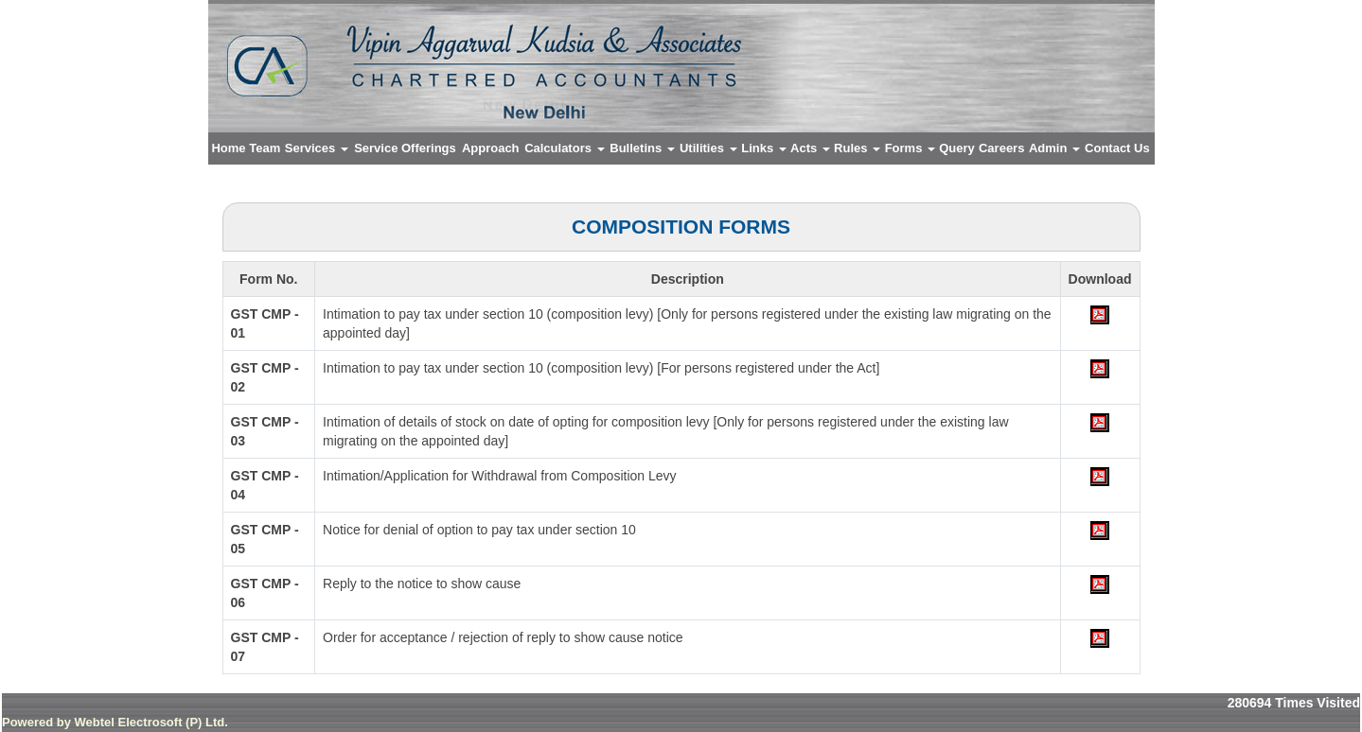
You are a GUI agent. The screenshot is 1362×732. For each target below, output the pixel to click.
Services (316, 148)
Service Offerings (405, 148)
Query (957, 148)
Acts (810, 148)
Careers (1001, 148)
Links (764, 148)
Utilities (708, 148)
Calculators (564, 148)
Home (228, 148)
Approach (491, 148)
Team (264, 148)
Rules (857, 148)
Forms (910, 148)
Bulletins (642, 148)
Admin (1054, 148)
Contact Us (1117, 148)
